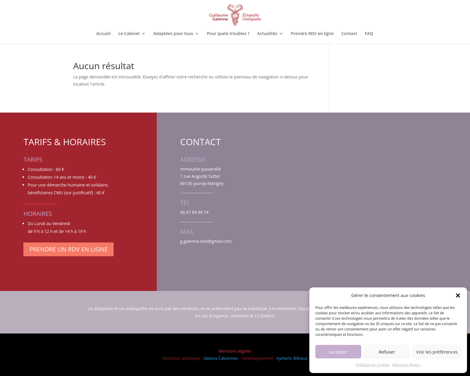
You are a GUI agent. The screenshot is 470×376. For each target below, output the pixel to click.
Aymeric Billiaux (291, 358)
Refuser (387, 352)
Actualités (267, 33)
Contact (349, 33)
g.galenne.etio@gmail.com (205, 241)
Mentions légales (406, 364)
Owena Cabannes (221, 358)
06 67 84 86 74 (194, 212)
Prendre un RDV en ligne (68, 249)
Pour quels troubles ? (228, 33)
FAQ (369, 33)
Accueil (103, 33)
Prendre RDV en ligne (312, 33)
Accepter (338, 352)
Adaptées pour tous (173, 33)
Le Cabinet (129, 33)
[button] (458, 295)
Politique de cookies (372, 364)
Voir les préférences (437, 352)
